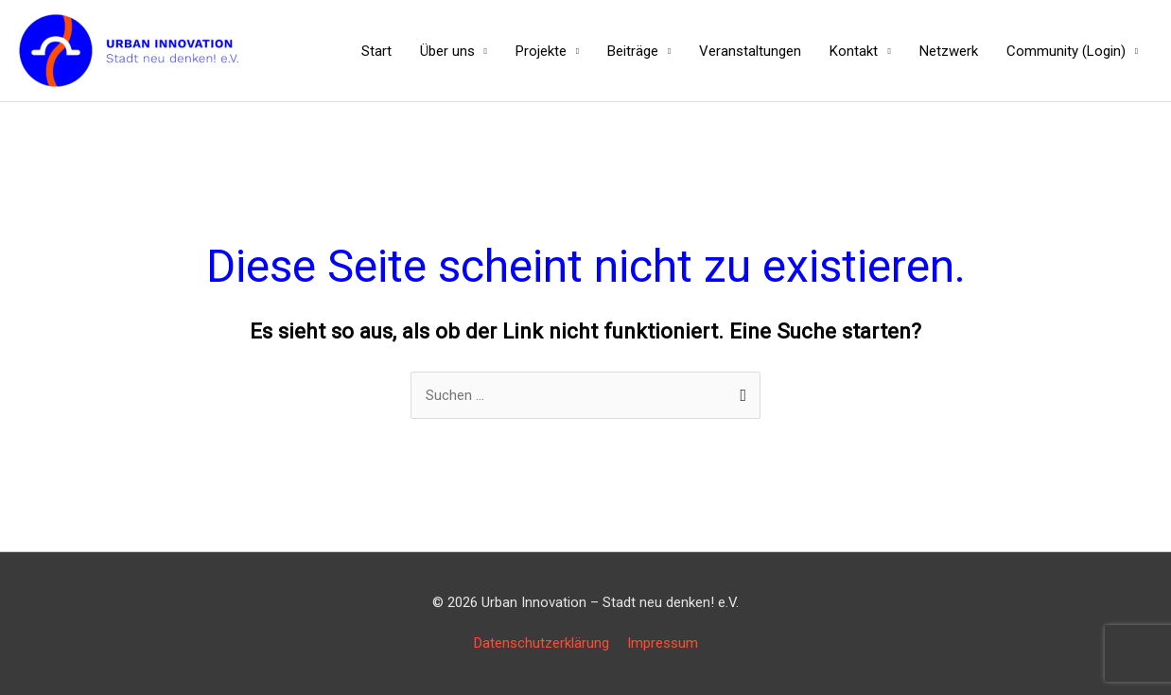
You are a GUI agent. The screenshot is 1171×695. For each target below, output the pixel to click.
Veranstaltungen (750, 51)
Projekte (541, 51)
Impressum (662, 643)
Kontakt (854, 51)
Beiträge (632, 51)
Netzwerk (948, 51)
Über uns (447, 51)
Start (376, 51)
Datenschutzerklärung (541, 643)
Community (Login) (1066, 51)
